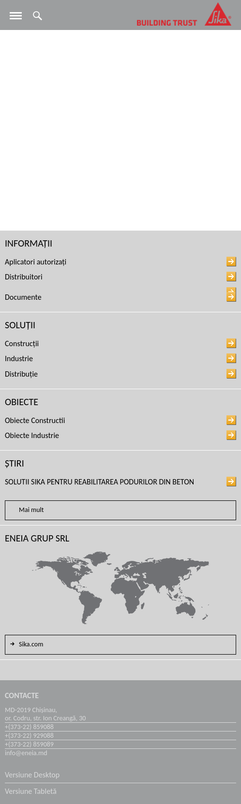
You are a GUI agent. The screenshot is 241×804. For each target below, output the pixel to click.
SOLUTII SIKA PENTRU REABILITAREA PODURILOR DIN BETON (99, 481)
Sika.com (25, 644)
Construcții (22, 343)
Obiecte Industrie (32, 435)
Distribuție (21, 374)
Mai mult (31, 510)
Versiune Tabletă (31, 791)
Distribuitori (24, 276)
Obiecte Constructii (35, 420)
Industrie (19, 358)
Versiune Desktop (32, 774)
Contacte (22, 695)
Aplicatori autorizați (35, 261)
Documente (23, 297)
